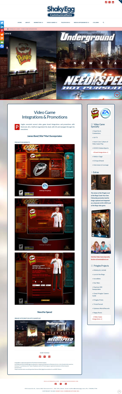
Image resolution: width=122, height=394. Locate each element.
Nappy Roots (97, 312)
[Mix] (2, 38)
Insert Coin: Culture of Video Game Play (100, 143)
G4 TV (95, 137)
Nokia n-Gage (97, 156)
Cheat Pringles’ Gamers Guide (100, 295)
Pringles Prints (97, 300)
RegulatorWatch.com (51, 381)
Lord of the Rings (98, 274)
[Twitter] (2, 23)
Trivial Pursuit (97, 304)
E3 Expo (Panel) (98, 161)
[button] (120, 2)
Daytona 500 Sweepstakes (97, 288)
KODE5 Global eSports (100, 148)
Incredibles (96, 279)
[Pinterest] (2, 30)
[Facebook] (2, 46)
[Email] (2, 42)
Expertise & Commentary (96, 132)
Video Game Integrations (97, 318)
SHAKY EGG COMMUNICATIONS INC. (68, 391)
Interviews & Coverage (100, 165)
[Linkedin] (2, 27)
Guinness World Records (101, 308)
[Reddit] (2, 34)
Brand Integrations (100, 152)
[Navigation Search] (103, 22)
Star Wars (96, 283)
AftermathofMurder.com (69, 381)
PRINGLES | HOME (99, 270)
